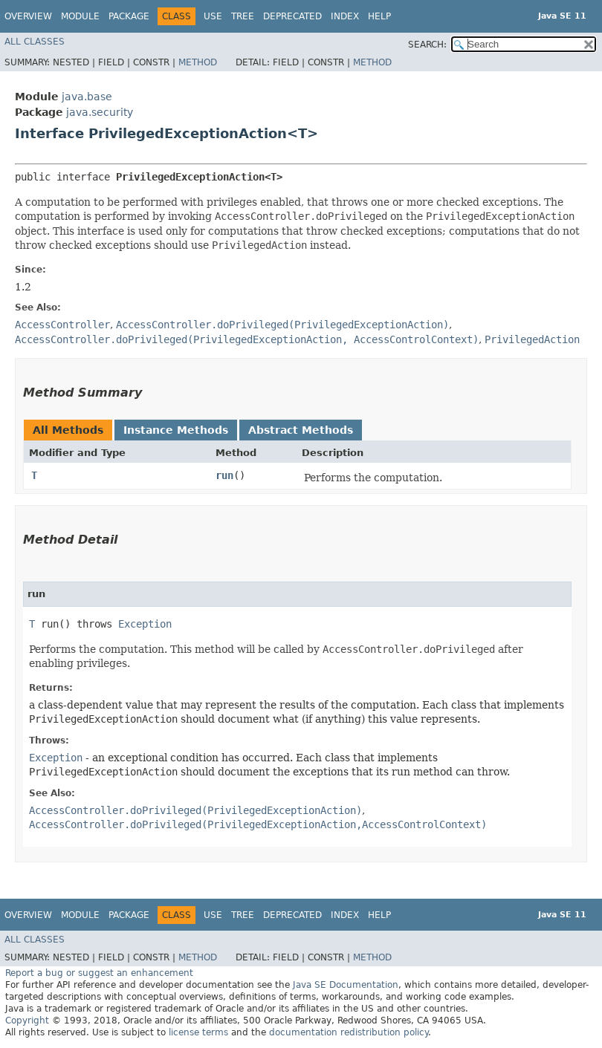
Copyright (27, 1020)
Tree (242, 16)
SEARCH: (427, 44)
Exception (145, 624)
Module (80, 16)
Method (197, 62)
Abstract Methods (300, 430)
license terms (198, 1032)
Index (345, 16)
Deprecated (292, 16)
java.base (87, 96)
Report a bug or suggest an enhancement (99, 973)
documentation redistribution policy (348, 1032)
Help (379, 16)
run (224, 475)
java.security (99, 112)
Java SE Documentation (345, 985)
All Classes (34, 41)
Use (213, 16)
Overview (28, 16)
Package (129, 16)
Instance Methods (175, 430)
